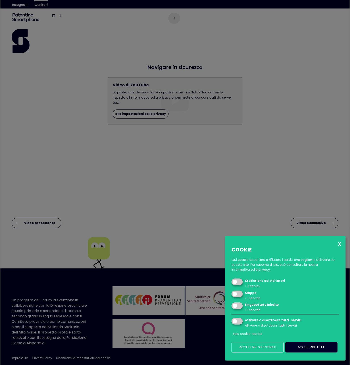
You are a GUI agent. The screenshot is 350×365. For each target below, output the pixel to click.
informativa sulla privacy (250, 269)
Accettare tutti (311, 347)
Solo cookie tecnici (247, 333)
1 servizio (252, 298)
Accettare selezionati (257, 347)
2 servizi (252, 286)
